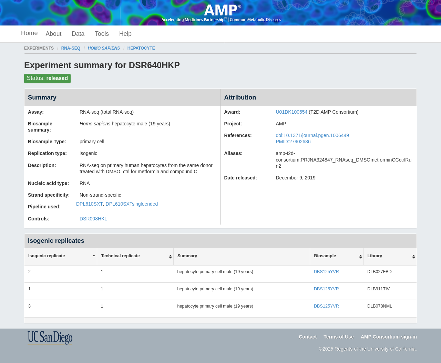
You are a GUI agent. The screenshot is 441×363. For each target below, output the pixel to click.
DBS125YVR (326, 271)
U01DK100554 (292, 112)
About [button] (54, 33)
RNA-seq (70, 48)
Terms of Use (339, 337)
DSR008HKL (93, 218)
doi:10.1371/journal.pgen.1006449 (312, 135)
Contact (308, 337)
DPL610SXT (89, 204)
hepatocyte (141, 48)
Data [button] (78, 33)
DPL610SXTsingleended (132, 204)
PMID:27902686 (293, 141)
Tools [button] (102, 33)
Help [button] (125, 33)
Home (29, 33)
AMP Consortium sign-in (389, 337)
